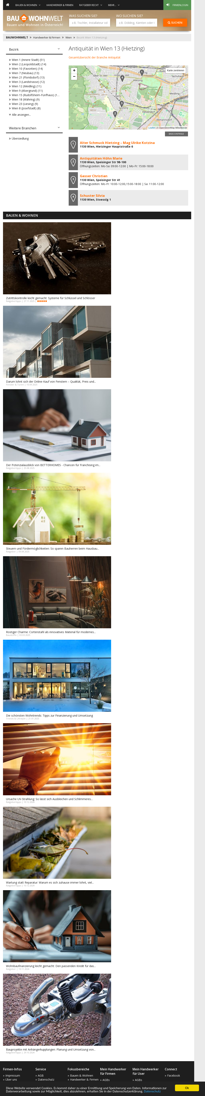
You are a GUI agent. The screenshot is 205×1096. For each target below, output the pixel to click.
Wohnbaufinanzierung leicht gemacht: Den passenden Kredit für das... (51, 966)
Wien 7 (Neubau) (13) (25, 73)
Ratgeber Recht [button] (90, 5)
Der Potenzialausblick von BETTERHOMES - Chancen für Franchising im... (53, 465)
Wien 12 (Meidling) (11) (26, 86)
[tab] (34, 49)
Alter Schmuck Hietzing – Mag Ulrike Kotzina (117, 142)
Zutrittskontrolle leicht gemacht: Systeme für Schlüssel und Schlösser (50, 298)
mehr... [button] (114, 5)
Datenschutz (154, 1091)
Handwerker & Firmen (59, 5)
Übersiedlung (20, 138)
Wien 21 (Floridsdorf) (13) (28, 77)
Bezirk (14, 49)
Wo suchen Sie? (129, 15)
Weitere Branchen (22, 128)
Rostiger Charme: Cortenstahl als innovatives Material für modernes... (51, 632)
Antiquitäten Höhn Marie (101, 158)
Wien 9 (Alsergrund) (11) (27, 91)
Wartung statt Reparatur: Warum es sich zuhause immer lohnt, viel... (50, 882)
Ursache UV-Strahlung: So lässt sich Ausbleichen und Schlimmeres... (49, 799)
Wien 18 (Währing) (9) (26, 99)
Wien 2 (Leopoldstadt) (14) (29, 64)
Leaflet (152, 128)
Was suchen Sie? (83, 15)
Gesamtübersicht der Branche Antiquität (95, 57)
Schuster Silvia (92, 195)
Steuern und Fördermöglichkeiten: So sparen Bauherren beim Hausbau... (52, 548)
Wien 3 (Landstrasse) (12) (28, 82)
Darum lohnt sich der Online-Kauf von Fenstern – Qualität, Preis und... (51, 381)
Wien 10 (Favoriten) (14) (27, 68)
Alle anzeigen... (21, 115)
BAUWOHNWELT (17, 37)
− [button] (74, 77)
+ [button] (74, 71)
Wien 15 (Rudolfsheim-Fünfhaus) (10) (36, 95)
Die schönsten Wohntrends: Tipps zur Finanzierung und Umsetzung (49, 715)
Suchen (175, 22)
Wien (68, 37)
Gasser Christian (94, 176)
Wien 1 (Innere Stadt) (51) (28, 60)
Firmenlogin (177, 5)
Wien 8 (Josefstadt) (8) (26, 108)
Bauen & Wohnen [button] (27, 5)
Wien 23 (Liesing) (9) (25, 104)
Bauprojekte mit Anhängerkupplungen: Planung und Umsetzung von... (50, 1049)
